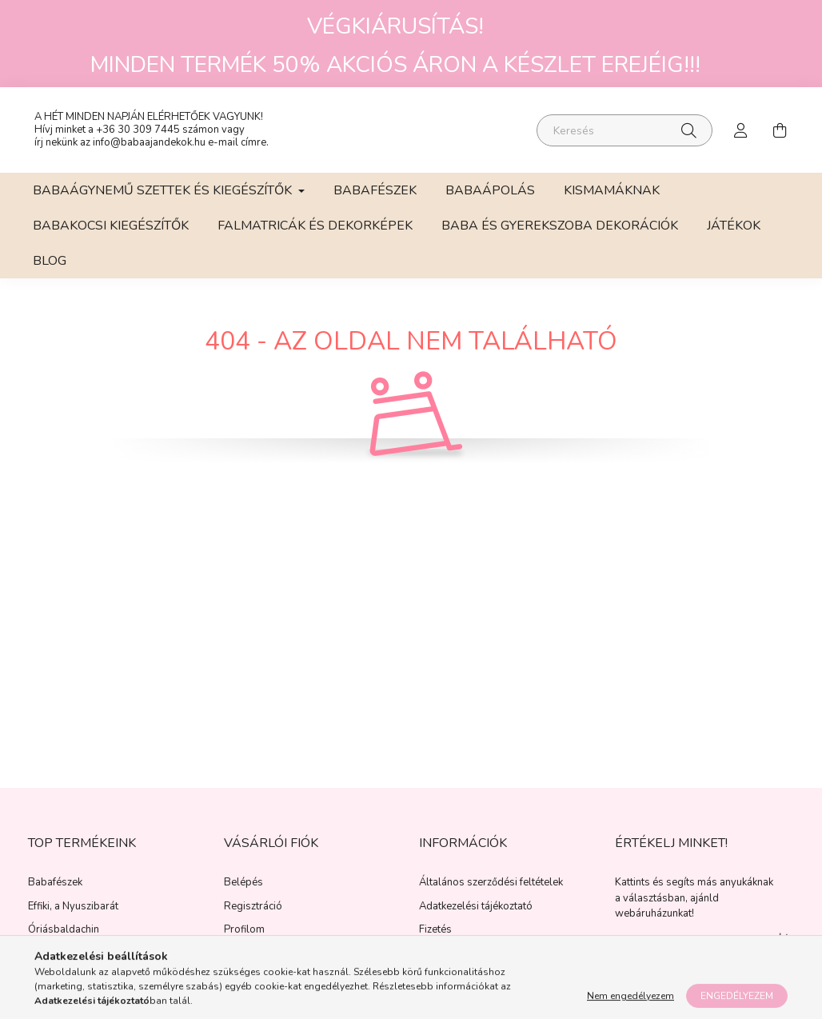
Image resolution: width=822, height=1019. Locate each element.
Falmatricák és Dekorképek (315, 236)
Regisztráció (253, 917)
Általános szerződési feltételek (491, 894)
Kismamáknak (612, 201)
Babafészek (375, 201)
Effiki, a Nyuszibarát (73, 917)
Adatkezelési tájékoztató (476, 917)
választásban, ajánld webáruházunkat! (667, 916)
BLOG (49, 271)
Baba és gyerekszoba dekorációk (559, 236)
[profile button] (741, 135)
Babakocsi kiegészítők (111, 236)
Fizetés (435, 941)
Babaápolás (490, 201)
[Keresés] (624, 135)
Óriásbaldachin (63, 941)
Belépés (243, 894)
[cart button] (780, 135)
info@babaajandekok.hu (149, 147)
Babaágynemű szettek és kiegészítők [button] (164, 201)
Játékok (733, 236)
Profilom (244, 941)
